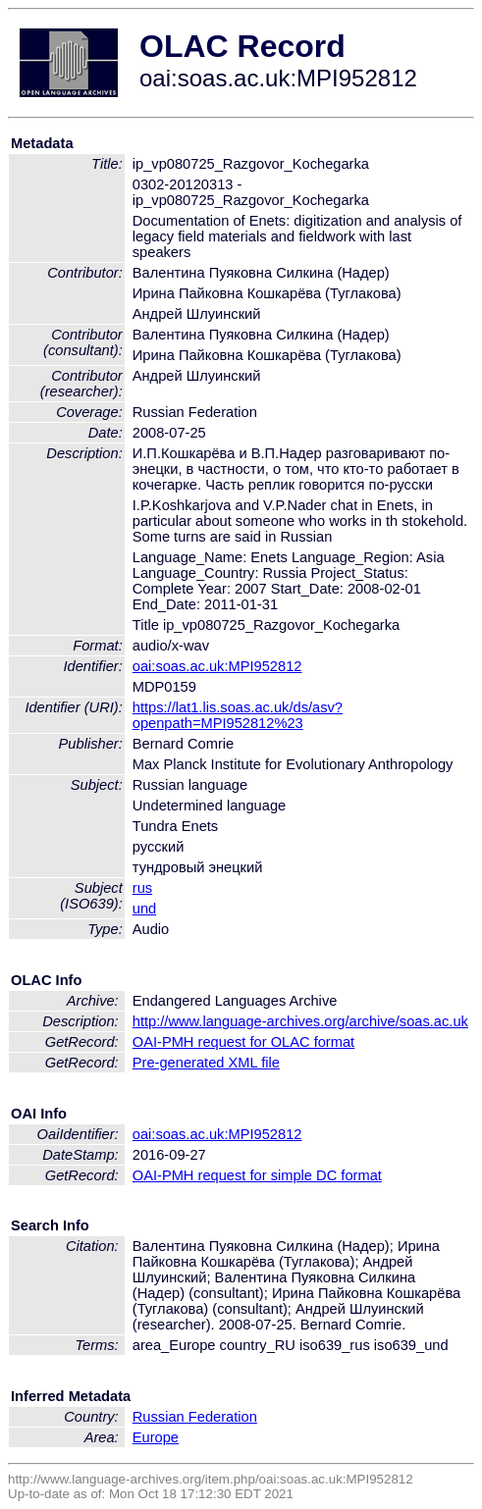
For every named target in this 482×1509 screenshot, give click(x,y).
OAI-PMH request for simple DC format (257, 1175)
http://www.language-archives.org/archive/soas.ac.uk (300, 1021)
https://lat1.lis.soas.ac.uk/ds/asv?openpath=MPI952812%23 (238, 715)
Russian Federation (195, 1417)
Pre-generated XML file (206, 1062)
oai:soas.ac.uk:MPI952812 (217, 666)
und (144, 908)
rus (142, 888)
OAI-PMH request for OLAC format (243, 1042)
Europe (156, 1437)
